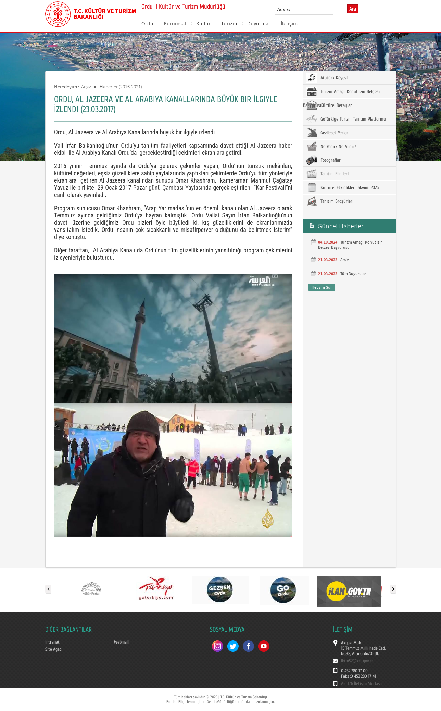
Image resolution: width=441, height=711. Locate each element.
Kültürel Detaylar (329, 105)
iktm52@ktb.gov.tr (357, 661)
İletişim (289, 23)
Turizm (229, 23)
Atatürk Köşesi (327, 78)
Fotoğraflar (323, 160)
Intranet (52, 642)
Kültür (203, 23)
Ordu (147, 23)
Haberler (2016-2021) (121, 86)
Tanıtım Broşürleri (329, 201)
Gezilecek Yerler (327, 132)
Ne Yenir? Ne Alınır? (331, 146)
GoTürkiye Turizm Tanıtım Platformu (346, 119)
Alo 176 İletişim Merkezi (361, 683)
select (335, 9)
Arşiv (86, 86)
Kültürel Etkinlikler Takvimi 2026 (342, 187)
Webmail (121, 642)
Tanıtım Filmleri (327, 173)
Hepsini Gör (322, 287)
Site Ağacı (53, 649)
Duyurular (258, 23)
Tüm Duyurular (353, 273)
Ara (352, 9)
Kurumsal (175, 23)
